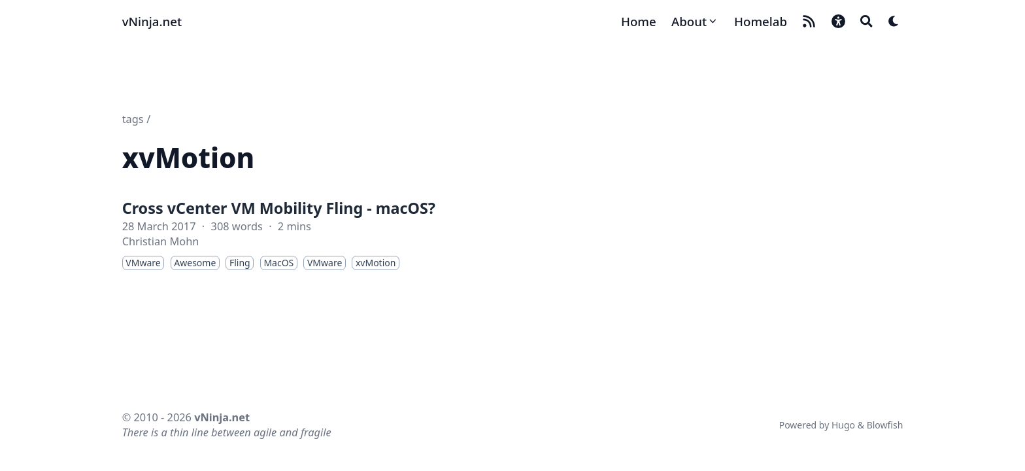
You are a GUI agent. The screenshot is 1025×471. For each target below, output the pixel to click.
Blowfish (885, 425)
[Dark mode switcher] (894, 21)
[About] (695, 21)
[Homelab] (760, 21)
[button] (838, 21)
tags (133, 119)
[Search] (866, 21)
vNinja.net (152, 21)
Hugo (843, 425)
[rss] (809, 21)
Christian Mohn (160, 241)
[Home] (638, 21)
